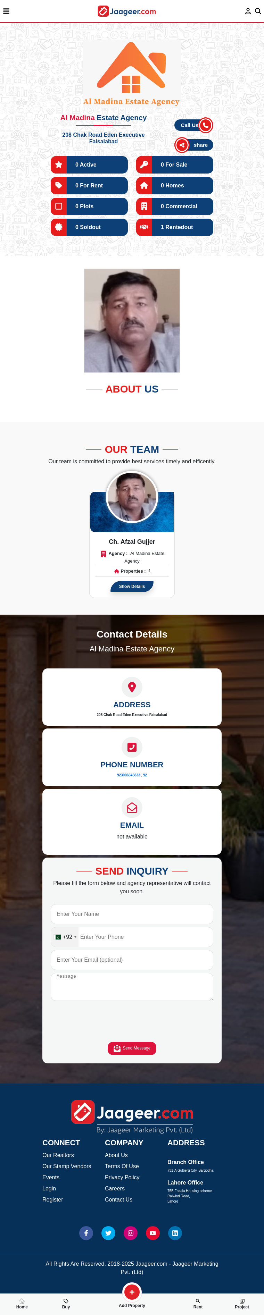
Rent (198, 1303)
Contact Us (118, 1205)
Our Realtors (58, 1160)
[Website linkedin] (175, 1238)
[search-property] (132, 1292)
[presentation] (132, 1028)
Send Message (132, 1053)
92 (145, 775)
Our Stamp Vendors (66, 1171)
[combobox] (65, 937)
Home (22, 1303)
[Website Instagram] (131, 1238)
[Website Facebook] (86, 1238)
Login (49, 1194)
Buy (66, 1303)
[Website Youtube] (153, 1238)
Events (50, 1183)
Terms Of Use (122, 1171)
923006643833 (128, 775)
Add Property (132, 1303)
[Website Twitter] (108, 1238)
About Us (116, 1160)
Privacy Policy (122, 1183)
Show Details (132, 586)
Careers (115, 1194)
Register (52, 1205)
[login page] (248, 11)
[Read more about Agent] (132, 497)
